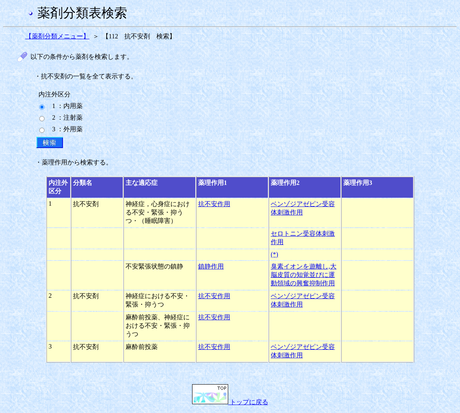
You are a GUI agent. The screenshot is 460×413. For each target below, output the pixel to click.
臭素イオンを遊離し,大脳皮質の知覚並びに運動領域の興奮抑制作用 (303, 275)
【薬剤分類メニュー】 (57, 36)
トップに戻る (230, 402)
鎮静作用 (211, 266)
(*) (274, 254)
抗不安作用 (214, 203)
